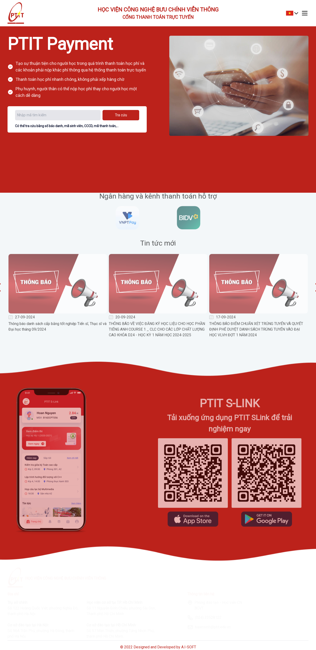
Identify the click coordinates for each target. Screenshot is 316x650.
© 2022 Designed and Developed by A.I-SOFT (158, 647)
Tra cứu (121, 115)
